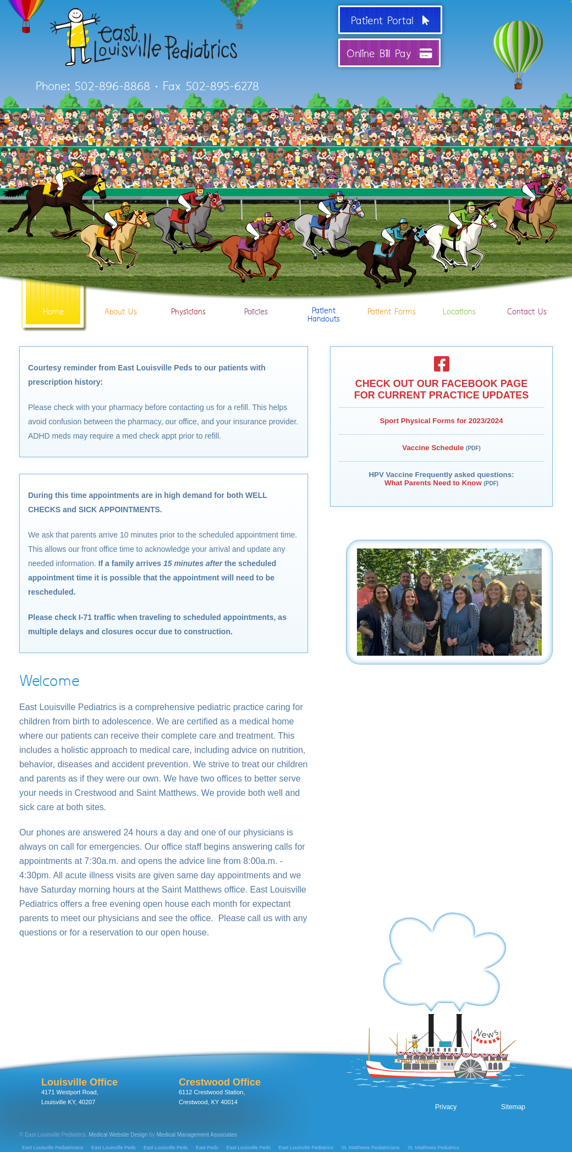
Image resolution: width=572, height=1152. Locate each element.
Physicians (188, 295)
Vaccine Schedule (433, 448)
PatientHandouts (324, 299)
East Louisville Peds (113, 1147)
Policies (256, 295)
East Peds (207, 1147)
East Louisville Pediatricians (53, 1147)
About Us (121, 295)
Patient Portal (390, 20)
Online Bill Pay (389, 53)
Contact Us (526, 295)
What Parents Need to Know (433, 483)
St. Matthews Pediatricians (371, 1147)
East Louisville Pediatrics (306, 1147)
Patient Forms (391, 295)
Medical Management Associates (197, 1135)
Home (53, 295)
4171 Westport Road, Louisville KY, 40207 (79, 1091)
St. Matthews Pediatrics (433, 1147)
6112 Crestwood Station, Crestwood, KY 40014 (220, 1091)
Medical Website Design (118, 1135)
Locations (459, 295)
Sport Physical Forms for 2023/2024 (441, 421)
